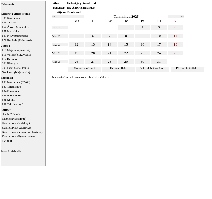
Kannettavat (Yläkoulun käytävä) (22, 131)
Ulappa (5, 45)
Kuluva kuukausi (84, 68)
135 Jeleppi (9, 22)
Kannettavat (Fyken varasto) (19, 136)
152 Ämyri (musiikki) (15, 26)
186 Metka (8, 99)
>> (182, 16)
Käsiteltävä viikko (187, 68)
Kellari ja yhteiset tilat (15, 13)
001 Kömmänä (11, 18)
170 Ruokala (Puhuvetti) (17, 40)
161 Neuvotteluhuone (15, 35)
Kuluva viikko (118, 68)
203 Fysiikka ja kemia (15, 67)
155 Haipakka (10, 31)
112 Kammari (10, 59)
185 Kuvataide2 (11, 95)
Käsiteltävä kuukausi (153, 68)
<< (53, 16)
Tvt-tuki (7, 140)
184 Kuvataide (11, 91)
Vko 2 (56, 27)
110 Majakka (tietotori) (16, 50)
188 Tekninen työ (12, 104)
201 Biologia (10, 63)
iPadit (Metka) (11, 114)
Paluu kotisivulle (11, 151)
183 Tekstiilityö (11, 86)
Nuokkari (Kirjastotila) (16, 72)
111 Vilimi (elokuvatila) (16, 54)
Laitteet (6, 109)
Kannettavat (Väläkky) (16, 123)
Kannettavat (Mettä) (14, 118)
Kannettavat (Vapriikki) (16, 127)
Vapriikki (7, 77)
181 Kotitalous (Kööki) (16, 82)
